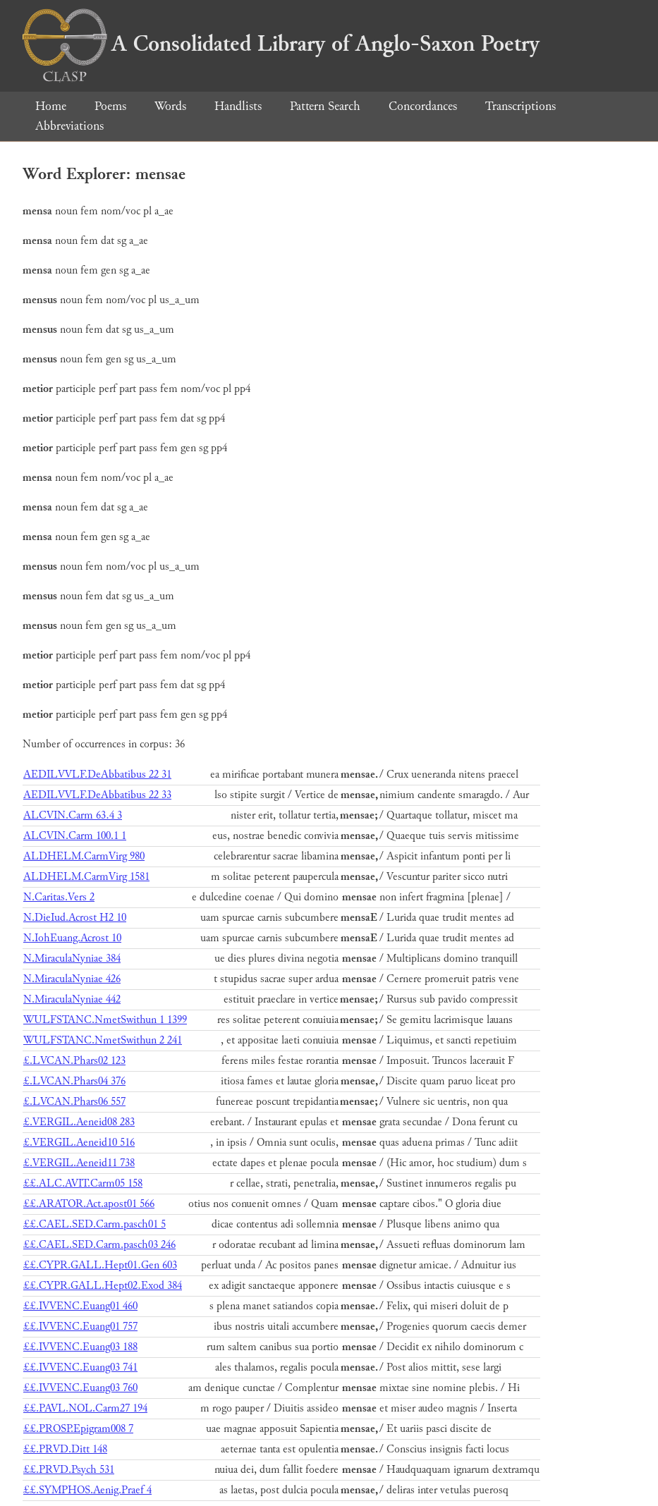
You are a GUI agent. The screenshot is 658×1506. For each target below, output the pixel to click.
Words (170, 106)
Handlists (238, 106)
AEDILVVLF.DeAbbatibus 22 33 (97, 795)
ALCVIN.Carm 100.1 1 (74, 836)
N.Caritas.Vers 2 (59, 897)
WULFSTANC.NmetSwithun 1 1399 (105, 1020)
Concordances (423, 106)
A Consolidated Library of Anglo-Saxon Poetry (281, 43)
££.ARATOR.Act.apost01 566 (88, 1204)
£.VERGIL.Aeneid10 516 (79, 1142)
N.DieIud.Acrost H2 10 (74, 918)
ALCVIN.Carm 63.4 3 (72, 815)
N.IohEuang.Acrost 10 (72, 938)
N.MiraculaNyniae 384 (72, 958)
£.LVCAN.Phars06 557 (74, 1102)
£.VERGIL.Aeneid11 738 (79, 1163)
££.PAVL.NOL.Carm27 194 (85, 1408)
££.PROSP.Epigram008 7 (78, 1429)
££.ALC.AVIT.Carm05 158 (82, 1183)
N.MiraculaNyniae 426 (72, 979)
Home (50, 106)
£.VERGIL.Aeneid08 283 (79, 1122)
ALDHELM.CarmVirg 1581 (86, 877)
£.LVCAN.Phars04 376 (74, 1081)
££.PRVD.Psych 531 (68, 1470)
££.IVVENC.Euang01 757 (80, 1326)
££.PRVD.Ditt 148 (65, 1449)
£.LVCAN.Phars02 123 (74, 1061)
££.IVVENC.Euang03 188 (80, 1347)
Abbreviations (69, 126)
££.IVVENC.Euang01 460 (80, 1306)
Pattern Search (325, 106)
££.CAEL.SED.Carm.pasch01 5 (94, 1224)
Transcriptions (520, 106)
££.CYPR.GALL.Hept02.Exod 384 (102, 1286)
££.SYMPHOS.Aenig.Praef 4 (87, 1490)
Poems (110, 106)
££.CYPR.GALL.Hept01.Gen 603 (100, 1265)
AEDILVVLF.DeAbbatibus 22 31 (97, 774)
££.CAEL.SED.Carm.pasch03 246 (99, 1245)
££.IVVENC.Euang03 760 (80, 1388)
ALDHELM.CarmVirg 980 (84, 856)
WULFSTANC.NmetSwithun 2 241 (102, 1040)
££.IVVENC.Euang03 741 (80, 1367)
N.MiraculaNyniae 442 (72, 999)
